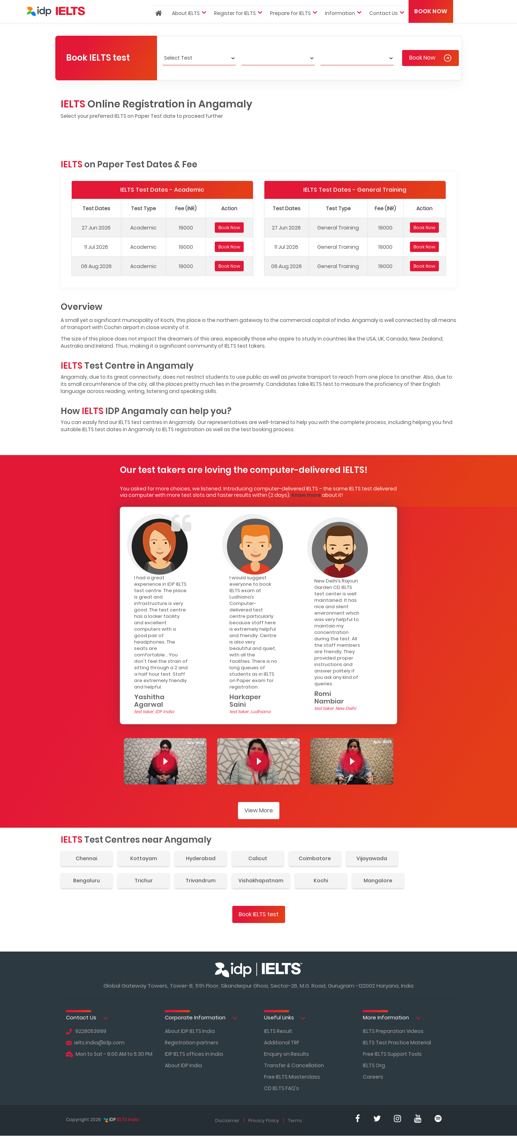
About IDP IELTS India (190, 1031)
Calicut (257, 858)
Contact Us (87, 1018)
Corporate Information (201, 1018)
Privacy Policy (263, 1121)
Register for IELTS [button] (235, 25)
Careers (373, 1076)
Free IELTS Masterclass (292, 1076)
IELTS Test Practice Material (397, 1042)
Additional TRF (281, 1042)
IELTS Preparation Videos (393, 1031)
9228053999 (86, 1031)
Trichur (144, 880)
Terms (295, 1121)
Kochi (321, 880)
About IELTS (186, 25)
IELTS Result (278, 1031)
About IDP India (183, 1065)
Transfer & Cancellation (294, 1065)
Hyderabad (201, 858)
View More (258, 810)
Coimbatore (315, 858)
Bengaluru (86, 880)
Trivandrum (201, 880)
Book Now (430, 24)
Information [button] (340, 25)
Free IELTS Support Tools (392, 1054)
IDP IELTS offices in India (194, 1054)
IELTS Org (374, 1065)
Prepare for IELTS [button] (290, 25)
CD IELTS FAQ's (281, 1088)
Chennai (86, 858)
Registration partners (191, 1042)
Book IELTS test (259, 914)
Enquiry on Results (286, 1054)
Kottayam (143, 858)
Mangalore (378, 880)
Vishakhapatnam (260, 880)
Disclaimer (227, 1121)
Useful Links (285, 1018)
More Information (392, 1018)
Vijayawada (371, 858)
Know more (306, 495)
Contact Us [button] (383, 25)
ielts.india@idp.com (95, 1042)
